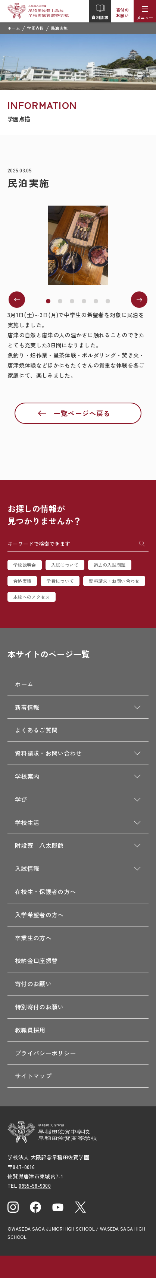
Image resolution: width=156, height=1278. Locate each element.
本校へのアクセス (31, 597)
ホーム (13, 28)
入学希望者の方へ (39, 914)
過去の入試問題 (110, 565)
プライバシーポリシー (45, 1053)
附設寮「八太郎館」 (42, 845)
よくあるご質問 (36, 729)
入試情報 (27, 868)
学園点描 (35, 28)
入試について (65, 565)
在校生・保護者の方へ (45, 891)
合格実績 (22, 581)
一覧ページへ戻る (82, 413)
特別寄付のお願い (39, 1006)
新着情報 (27, 707)
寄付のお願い (122, 12)
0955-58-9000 (35, 1185)
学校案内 (27, 776)
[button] (48, 301)
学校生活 (27, 822)
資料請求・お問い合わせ (114, 581)
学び (21, 799)
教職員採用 (30, 1029)
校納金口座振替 (36, 960)
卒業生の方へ (33, 937)
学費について (60, 581)
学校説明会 (24, 565)
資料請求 (99, 12)
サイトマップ (33, 1075)
